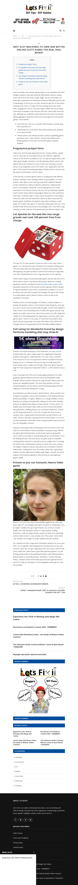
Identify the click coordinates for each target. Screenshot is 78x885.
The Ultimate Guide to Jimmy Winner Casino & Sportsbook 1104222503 (38, 645)
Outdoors (18, 786)
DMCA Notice (18, 833)
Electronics (19, 781)
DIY (23, 36)
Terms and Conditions (21, 838)
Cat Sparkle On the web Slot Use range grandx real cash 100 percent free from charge (32, 70)
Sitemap (16, 852)
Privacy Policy (18, 843)
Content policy (18, 847)
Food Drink (19, 776)
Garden (17, 771)
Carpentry (18, 757)
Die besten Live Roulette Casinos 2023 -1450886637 (35, 627)
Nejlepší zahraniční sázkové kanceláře (29, 654)
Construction (19, 762)
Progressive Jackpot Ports (28, 64)
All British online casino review (51, 284)
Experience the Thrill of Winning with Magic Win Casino (36, 618)
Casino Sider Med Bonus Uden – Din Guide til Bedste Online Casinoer (38, 635)
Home (15, 36)
